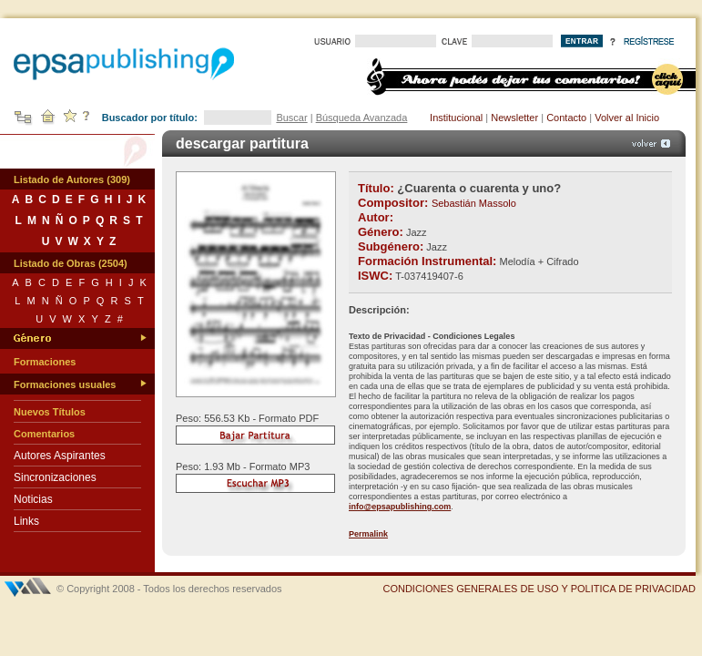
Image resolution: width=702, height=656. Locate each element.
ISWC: (375, 275)
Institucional (456, 117)
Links (26, 521)
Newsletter (514, 117)
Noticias (33, 499)
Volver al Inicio (627, 117)
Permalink (368, 533)
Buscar (291, 117)
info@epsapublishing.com (400, 506)
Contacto (566, 117)
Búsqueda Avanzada (362, 117)
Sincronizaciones (55, 477)
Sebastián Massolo (474, 203)
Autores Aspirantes (60, 455)
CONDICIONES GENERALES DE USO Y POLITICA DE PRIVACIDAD (539, 588)
